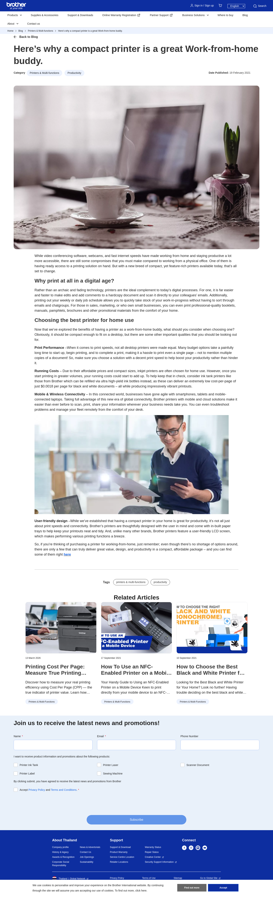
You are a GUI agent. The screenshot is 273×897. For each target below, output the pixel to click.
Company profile (60, 847)
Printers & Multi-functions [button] (44, 72)
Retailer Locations (119, 862)
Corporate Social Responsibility (60, 864)
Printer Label (27, 773)
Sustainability (86, 862)
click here (141, 890)
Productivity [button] (74, 72)
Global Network (77, 878)
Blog (245, 15)
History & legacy (60, 852)
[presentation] (42, 803)
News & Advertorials (90, 847)
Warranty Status (153, 847)
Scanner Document (198, 765)
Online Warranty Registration (119, 15)
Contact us (33, 23)
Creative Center (153, 857)
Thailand (59, 878)
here (67, 554)
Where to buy (225, 15)
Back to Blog (28, 36)
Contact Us (85, 852)
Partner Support (159, 15)
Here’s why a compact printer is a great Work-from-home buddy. (90, 31)
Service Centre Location (122, 857)
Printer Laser (110, 765)
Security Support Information (159, 862)
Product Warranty (119, 852)
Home (10, 31)
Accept (223, 887)
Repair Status (152, 852)
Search (259, 6)
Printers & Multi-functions (40, 31)
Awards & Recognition (63, 857)
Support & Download (120, 847)
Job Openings (87, 857)
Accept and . (49, 789)
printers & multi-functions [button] (130, 582)
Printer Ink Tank (29, 765)
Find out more (191, 887)
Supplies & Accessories (44, 15)
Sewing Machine (113, 773)
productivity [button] (160, 582)
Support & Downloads (80, 15)
